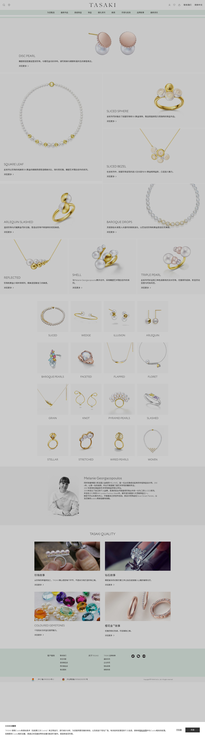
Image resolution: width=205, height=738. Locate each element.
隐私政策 (144, 731)
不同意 (179, 730)
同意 (193, 730)
